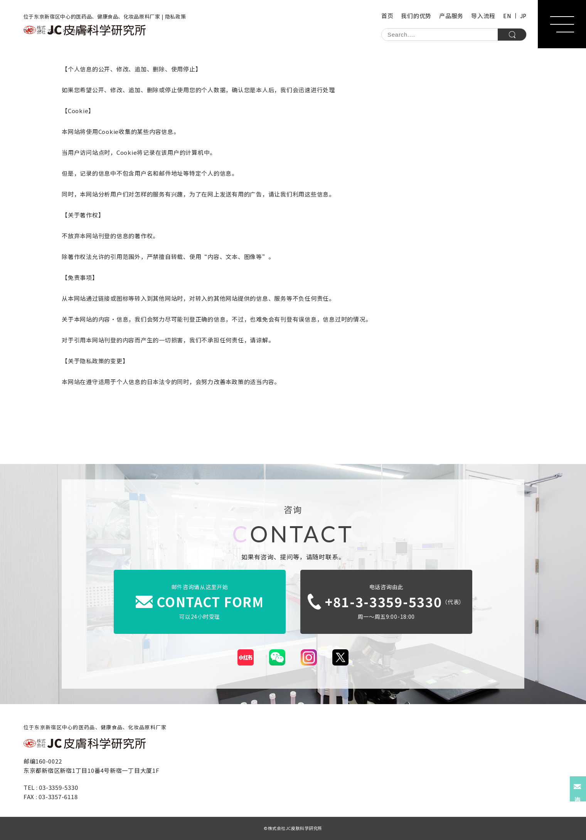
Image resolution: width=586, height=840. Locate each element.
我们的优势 (416, 16)
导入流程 (483, 16)
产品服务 (451, 16)
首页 (387, 16)
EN (507, 16)
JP (523, 16)
